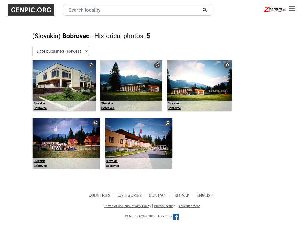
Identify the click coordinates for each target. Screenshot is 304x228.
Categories (130, 195)
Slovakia (46, 36)
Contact (158, 195)
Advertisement (189, 206)
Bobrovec (76, 36)
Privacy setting (165, 206)
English (205, 195)
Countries (99, 195)
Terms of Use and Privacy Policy (127, 206)
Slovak (182, 195)
